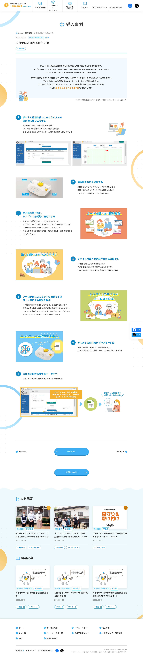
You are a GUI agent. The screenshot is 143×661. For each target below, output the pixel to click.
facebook (130, 5)
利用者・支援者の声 (36, 38)
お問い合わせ (52, 638)
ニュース (22, 633)
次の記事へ (119, 452)
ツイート (136, 338)
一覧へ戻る (71, 451)
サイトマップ (31, 650)
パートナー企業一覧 (55, 633)
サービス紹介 (100, 547)
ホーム (21, 628)
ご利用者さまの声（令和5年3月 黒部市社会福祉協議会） (71, 594)
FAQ (20, 638)
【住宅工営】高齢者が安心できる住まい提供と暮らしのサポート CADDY (110, 534)
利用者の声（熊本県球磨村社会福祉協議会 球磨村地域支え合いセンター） (110, 594)
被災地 (114, 588)
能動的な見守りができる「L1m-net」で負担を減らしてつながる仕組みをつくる (32, 534)
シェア (136, 330)
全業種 (49, 38)
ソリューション (81, 628)
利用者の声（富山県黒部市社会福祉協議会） (32, 594)
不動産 (105, 529)
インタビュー (35, 547)
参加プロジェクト (82, 633)
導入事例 (28, 33)
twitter (137, 5)
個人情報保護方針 (44, 650)
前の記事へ (23, 452)
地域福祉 (29, 529)
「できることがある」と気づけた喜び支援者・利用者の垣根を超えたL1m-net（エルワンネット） (70, 535)
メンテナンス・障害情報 (112, 633)
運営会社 (19, 650)
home (20, 33)
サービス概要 (52, 628)
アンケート (34, 607)
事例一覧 (22, 49)
